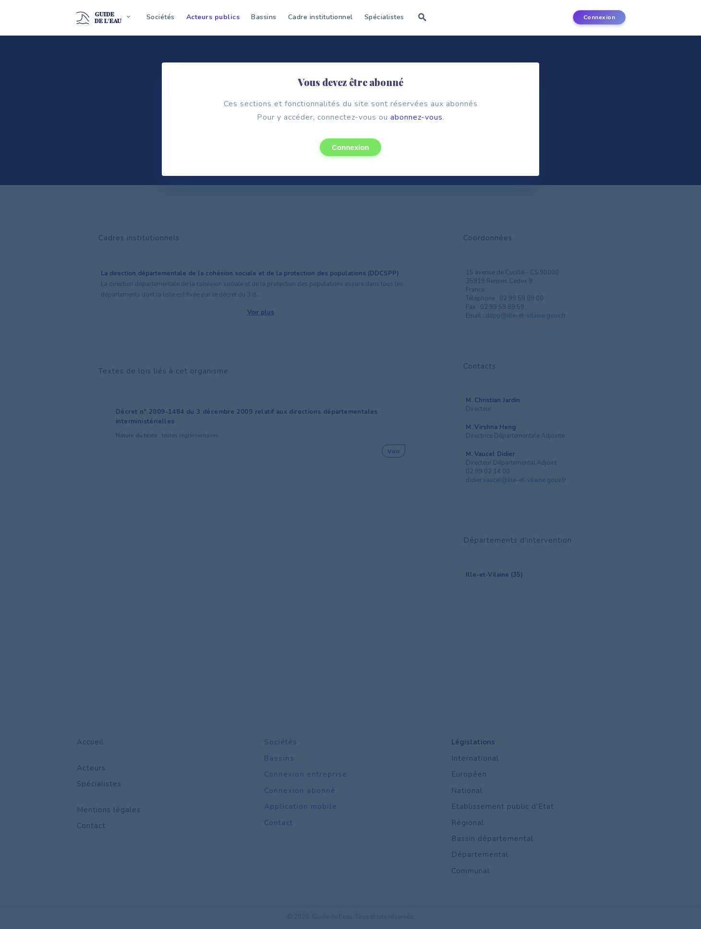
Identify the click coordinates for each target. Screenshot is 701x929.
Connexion (350, 147)
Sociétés (160, 17)
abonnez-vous (416, 117)
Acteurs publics (213, 17)
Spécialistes (384, 17)
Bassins (264, 17)
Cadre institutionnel (320, 17)
